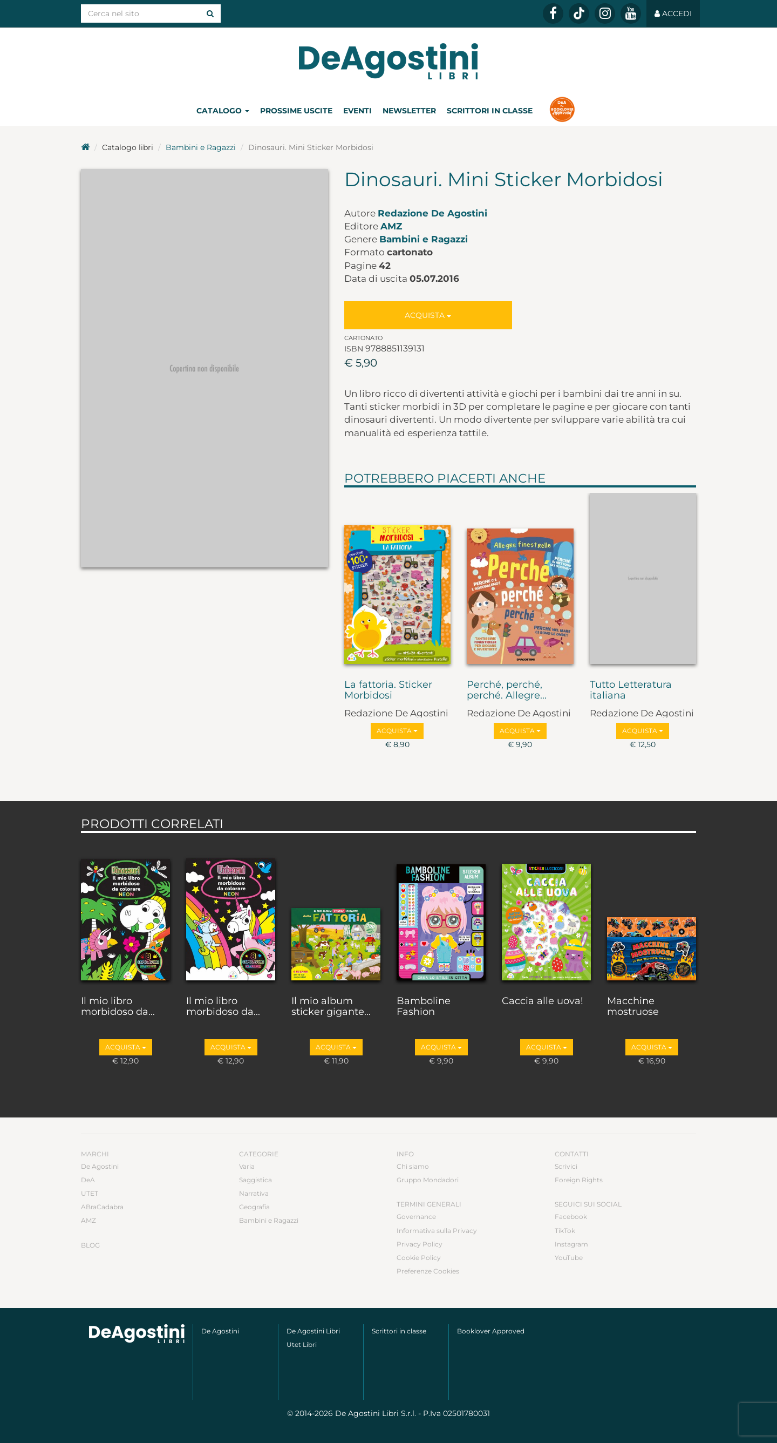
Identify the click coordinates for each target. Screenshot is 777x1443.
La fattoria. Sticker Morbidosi (388, 690)
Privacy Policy (419, 1244)
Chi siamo (413, 1166)
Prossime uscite (296, 111)
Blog (90, 1245)
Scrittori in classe (490, 111)
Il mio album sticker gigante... (331, 1007)
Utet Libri (302, 1344)
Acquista (428, 315)
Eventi (357, 111)
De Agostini (100, 1166)
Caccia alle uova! (542, 1001)
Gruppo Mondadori (428, 1180)
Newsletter (409, 111)
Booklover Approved (490, 1331)
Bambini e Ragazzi (201, 147)
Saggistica (255, 1180)
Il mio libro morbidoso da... (118, 1007)
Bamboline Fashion (424, 1007)
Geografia (254, 1207)
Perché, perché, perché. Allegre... (507, 690)
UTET (89, 1193)
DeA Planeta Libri (388, 61)
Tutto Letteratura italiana (631, 690)
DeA (88, 1180)
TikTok (565, 1231)
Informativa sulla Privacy (437, 1231)
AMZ (391, 226)
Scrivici (566, 1166)
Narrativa (254, 1193)
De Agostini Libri (313, 1331)
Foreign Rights (579, 1180)
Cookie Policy (419, 1258)
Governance (416, 1216)
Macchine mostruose (633, 1007)
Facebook (571, 1216)
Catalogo (222, 111)
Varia (247, 1166)
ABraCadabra (102, 1207)
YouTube (569, 1258)
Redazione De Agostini (432, 213)
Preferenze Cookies (428, 1271)
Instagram (571, 1244)
